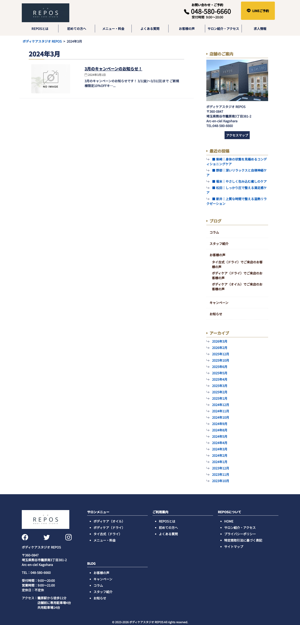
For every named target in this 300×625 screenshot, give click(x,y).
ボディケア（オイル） (109, 521)
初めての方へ (76, 28)
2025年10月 (220, 360)
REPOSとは (39, 28)
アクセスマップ (237, 135)
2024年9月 (219, 423)
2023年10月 (220, 480)
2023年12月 (220, 468)
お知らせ (216, 314)
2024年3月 (219, 449)
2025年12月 (220, 354)
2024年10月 (220, 417)
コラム (214, 232)
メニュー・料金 (113, 28)
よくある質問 (149, 28)
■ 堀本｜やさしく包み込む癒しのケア (239, 181)
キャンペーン (219, 302)
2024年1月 (219, 461)
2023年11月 (220, 474)
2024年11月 (220, 411)
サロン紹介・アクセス (223, 28)
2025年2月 (219, 392)
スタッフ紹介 (219, 243)
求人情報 (260, 28)
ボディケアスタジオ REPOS (42, 41)
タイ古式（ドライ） (107, 533)
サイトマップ (233, 546)
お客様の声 (187, 28)
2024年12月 (220, 404)
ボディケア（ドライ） (109, 527)
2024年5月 (219, 436)
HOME (228, 521)
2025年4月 (219, 379)
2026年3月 (219, 341)
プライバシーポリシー (240, 533)
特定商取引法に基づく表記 (243, 540)
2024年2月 (219, 455)
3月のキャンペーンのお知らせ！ (113, 69)
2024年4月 (219, 442)
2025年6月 (219, 366)
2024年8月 (219, 430)
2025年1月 (219, 398)
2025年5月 (219, 373)
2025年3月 (219, 385)
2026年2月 (219, 347)
